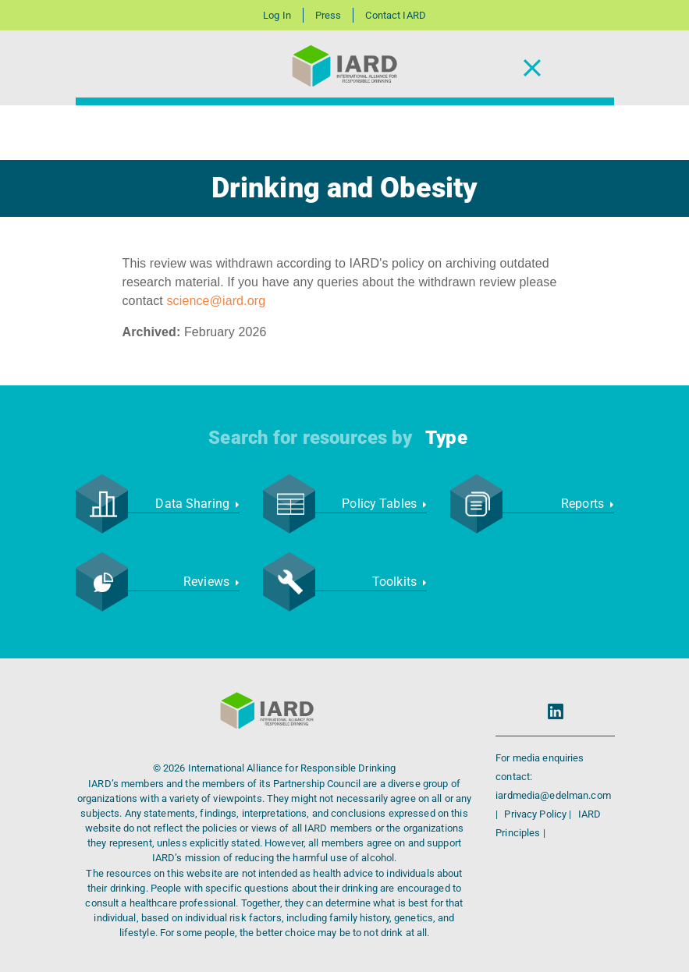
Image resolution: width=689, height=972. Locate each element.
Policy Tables (384, 503)
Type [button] (446, 438)
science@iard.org (216, 300)
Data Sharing (197, 503)
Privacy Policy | (539, 814)
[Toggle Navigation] (532, 68)
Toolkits (399, 581)
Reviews (211, 581)
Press (328, 15)
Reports (587, 503)
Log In (277, 15)
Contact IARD (395, 15)
